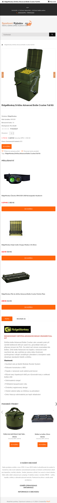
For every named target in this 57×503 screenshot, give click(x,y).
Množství (5, 135)
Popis (7, 321)
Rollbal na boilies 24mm (42, 436)
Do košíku (28, 211)
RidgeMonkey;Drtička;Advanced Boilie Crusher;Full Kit (22, 156)
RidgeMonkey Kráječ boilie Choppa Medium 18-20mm (19, 247)
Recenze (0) (21, 321)
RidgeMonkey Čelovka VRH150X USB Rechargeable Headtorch (22, 198)
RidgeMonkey (12, 118)
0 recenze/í (14, 131)
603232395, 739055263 (26, 13)
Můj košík (52, 2)
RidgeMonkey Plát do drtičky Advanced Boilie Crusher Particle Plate (23, 296)
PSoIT (48, 501)
